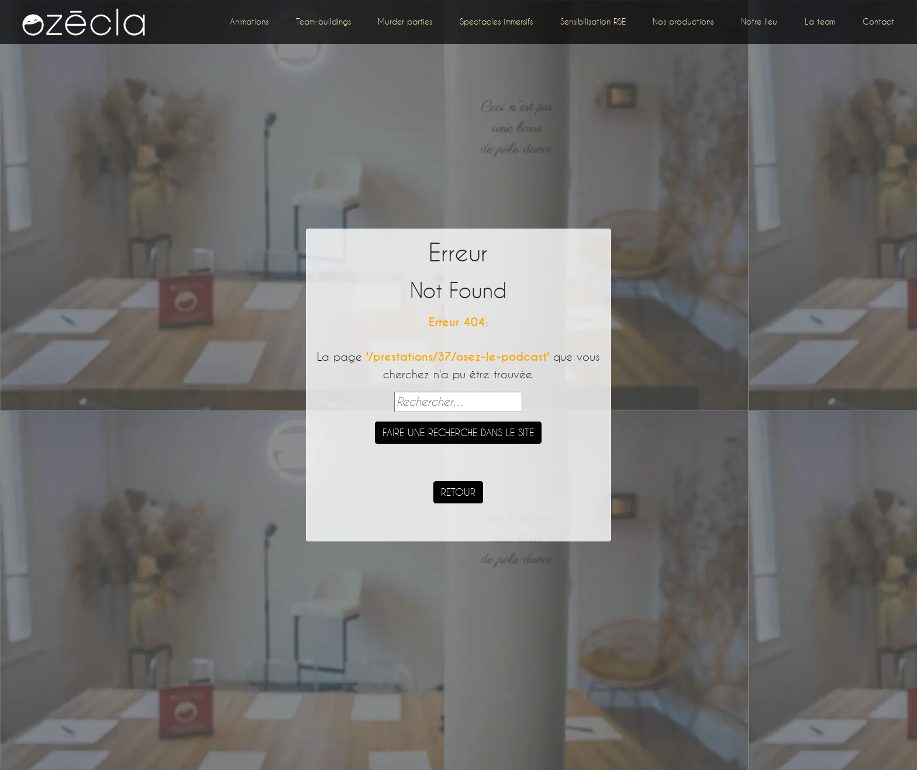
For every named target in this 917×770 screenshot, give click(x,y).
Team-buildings (323, 21)
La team (820, 21)
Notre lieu (759, 21)
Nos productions (683, 21)
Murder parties (405, 21)
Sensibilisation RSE (593, 21)
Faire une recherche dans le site (458, 432)
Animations (249, 21)
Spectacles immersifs (496, 21)
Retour (458, 492)
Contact (878, 21)
